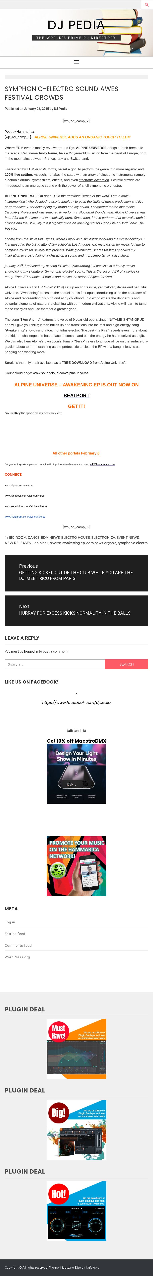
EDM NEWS (50, 538)
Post (8, 132)
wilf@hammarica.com (102, 464)
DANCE (33, 538)
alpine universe (49, 543)
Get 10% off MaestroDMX (76, 741)
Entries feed (15, 934)
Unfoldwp (92, 1267)
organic (110, 543)
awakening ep (73, 543)
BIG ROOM (17, 538)
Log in (10, 922)
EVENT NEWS (127, 538)
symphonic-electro (133, 543)
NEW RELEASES (18, 543)
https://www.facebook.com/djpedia (76, 702)
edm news (94, 543)
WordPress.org (17, 957)
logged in (31, 651)
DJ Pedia (76, 25)
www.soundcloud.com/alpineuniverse (61, 373)
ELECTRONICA (103, 538)
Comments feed (18, 946)
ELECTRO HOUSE (75, 538)
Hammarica (25, 132)
